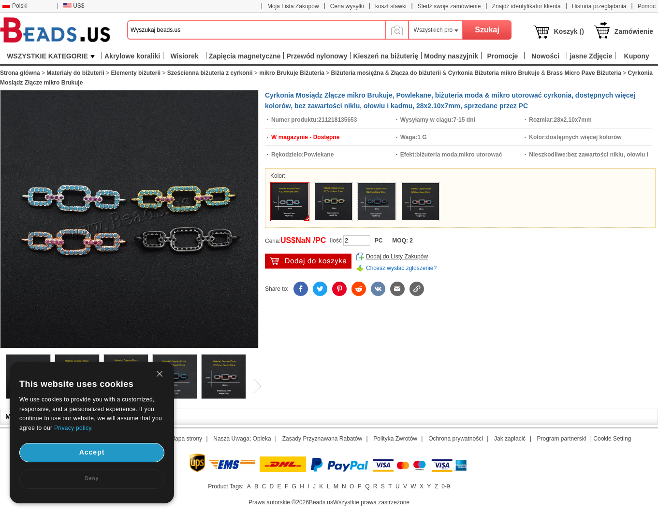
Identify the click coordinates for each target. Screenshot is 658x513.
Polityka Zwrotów (395, 438)
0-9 (445, 486)
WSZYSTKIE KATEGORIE (51, 56)
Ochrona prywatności (455, 438)
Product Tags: (225, 486)
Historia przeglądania (599, 6)
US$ (73, 5)
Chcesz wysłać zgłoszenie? (401, 268)
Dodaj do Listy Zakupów (397, 256)
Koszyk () (569, 31)
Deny (92, 478)
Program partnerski (561, 438)
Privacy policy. (73, 428)
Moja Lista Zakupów (293, 6)
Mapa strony (186, 438)
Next (254, 386)
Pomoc (647, 6)
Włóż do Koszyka (308, 261)
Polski (15, 5)
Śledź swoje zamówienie (449, 6)
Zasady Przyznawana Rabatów (322, 438)
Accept (92, 452)
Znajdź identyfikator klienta (526, 6)
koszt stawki (391, 6)
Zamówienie (633, 31)
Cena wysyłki (347, 6)
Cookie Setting (612, 438)
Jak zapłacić (510, 438)
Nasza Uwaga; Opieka (242, 438)
